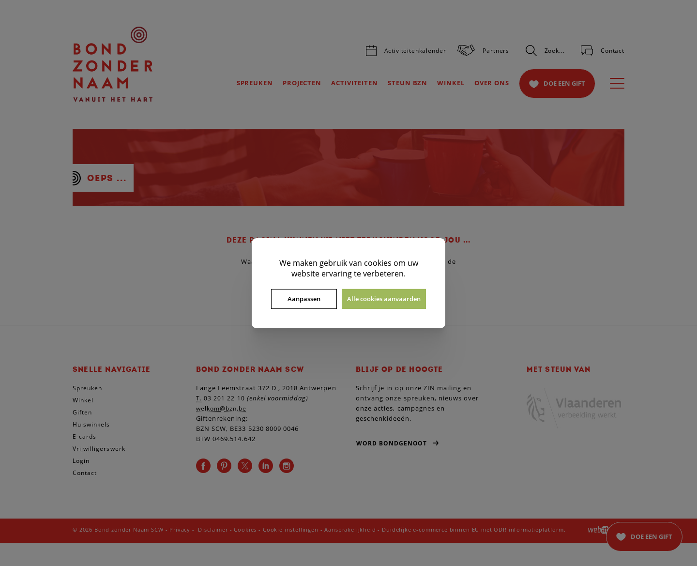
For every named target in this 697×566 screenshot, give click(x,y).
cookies (378, 262)
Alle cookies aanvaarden (384, 298)
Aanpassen (304, 298)
